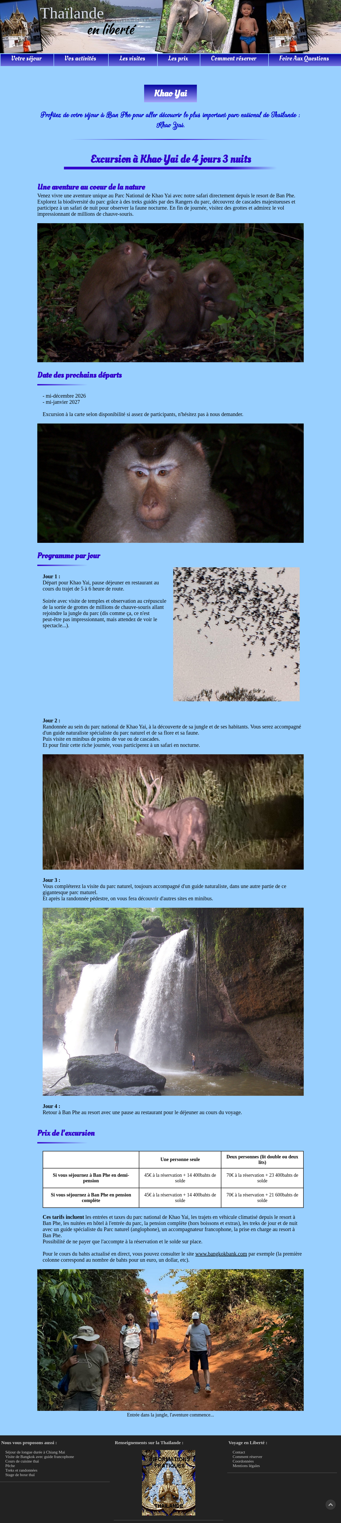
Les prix (178, 58)
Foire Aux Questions (304, 58)
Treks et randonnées (21, 1470)
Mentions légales (246, 1466)
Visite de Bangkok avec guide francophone (39, 1457)
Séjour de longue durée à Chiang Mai (35, 1452)
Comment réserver (233, 58)
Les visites (132, 58)
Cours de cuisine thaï (22, 1461)
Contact (239, 1452)
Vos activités (80, 58)
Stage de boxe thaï (20, 1475)
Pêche (10, 1466)
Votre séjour (26, 58)
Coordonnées (243, 1461)
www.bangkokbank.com (221, 1254)
